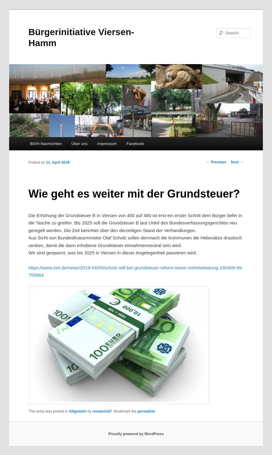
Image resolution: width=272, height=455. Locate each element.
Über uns (80, 143)
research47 (102, 411)
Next (237, 162)
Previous (216, 162)
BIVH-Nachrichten (46, 143)
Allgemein (77, 411)
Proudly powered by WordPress (136, 434)
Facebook (135, 143)
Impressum (107, 143)
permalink (146, 411)
